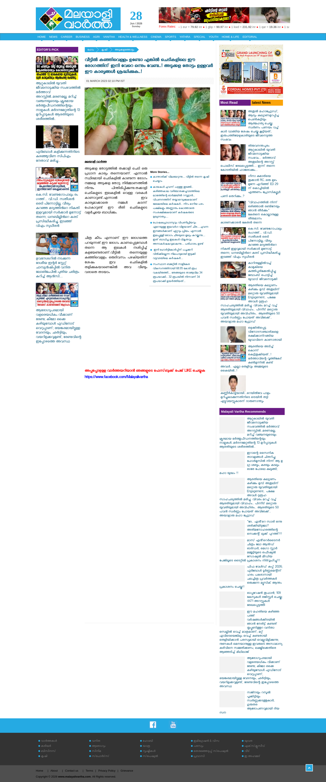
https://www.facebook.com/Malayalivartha (116, 377)
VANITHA (109, 36)
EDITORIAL (250, 36)
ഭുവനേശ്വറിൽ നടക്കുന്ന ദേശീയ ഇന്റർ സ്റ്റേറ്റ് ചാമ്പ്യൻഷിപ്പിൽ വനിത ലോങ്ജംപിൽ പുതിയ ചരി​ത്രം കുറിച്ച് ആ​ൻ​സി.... (57, 265)
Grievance (127, 770)
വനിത (96, 741)
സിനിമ (96, 752)
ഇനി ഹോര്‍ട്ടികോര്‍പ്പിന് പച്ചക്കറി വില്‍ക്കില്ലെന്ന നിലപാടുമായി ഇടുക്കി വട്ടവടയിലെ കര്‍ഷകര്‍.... (174, 254)
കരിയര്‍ (46, 746)
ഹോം (90, 50)
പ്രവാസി (199, 757)
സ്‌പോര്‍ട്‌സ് (100, 757)
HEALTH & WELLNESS (132, 36)
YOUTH (214, 36)
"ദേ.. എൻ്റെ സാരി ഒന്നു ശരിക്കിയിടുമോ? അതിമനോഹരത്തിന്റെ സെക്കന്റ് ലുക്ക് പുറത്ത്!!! (264, 528)
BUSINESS (83, 36)
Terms (89, 770)
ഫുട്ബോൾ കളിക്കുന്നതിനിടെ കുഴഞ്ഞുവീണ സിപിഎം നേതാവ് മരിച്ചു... (57, 155)
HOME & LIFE (230, 36)
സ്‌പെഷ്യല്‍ (150, 757)
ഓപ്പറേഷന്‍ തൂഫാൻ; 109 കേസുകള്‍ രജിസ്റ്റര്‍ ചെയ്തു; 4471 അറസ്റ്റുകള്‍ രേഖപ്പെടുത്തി (265, 599)
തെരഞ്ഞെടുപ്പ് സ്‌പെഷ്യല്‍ (211, 752)
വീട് (247, 752)
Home (39, 770)
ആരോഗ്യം (98, 746)
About (54, 770)
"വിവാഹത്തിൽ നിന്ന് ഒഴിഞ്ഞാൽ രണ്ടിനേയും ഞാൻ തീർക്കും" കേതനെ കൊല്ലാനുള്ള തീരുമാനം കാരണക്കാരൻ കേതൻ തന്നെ (250, 213)
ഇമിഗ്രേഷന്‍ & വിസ (206, 741)
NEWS (53, 36)
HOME (42, 36)
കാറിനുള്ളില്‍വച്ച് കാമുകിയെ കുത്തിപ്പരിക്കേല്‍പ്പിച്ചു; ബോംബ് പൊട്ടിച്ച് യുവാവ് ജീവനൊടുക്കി (262, 272)
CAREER (66, 36)
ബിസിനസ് (48, 752)
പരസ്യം (198, 746)
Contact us (71, 770)
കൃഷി (104, 50)
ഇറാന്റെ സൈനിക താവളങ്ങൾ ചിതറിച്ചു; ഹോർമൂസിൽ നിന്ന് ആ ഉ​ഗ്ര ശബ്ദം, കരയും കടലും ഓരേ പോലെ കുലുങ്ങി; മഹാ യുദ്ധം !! (251, 463)
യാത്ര (146, 746)
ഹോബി (148, 741)
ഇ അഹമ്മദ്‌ (252, 757)
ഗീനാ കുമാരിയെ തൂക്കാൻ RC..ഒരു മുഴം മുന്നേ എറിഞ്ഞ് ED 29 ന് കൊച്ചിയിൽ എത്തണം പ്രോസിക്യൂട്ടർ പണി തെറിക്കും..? (250, 187)
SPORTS (170, 36)
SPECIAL (199, 36)
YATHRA (185, 36)
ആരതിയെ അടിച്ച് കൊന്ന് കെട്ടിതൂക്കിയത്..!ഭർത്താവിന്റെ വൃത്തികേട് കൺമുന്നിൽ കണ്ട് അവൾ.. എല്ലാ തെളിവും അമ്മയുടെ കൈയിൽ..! (251, 359)
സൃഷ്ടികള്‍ (149, 752)
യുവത (248, 741)
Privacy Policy (107, 770)
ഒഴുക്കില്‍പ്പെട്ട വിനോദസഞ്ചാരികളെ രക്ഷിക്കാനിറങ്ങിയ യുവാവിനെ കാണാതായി (265, 334)
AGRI (96, 36)
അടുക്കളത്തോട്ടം (124, 50)
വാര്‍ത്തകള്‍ (49, 741)
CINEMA (156, 36)
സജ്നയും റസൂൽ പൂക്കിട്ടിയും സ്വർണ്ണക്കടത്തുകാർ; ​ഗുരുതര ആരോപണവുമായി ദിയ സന (249, 703)
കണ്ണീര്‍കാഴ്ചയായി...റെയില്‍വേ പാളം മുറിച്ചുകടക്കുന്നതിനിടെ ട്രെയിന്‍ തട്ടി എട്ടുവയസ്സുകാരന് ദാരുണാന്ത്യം (245, 397)
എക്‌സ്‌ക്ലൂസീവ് (254, 746)
